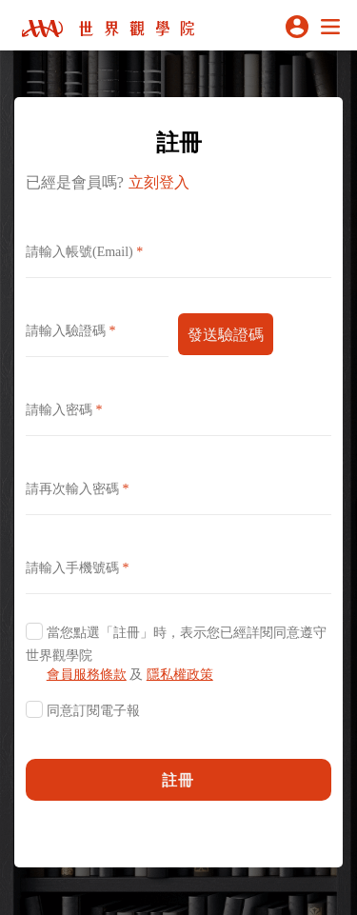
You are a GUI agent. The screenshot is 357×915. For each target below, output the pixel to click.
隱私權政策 (180, 674)
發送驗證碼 (226, 335)
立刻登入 (159, 182)
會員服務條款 (87, 674)
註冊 (179, 779)
